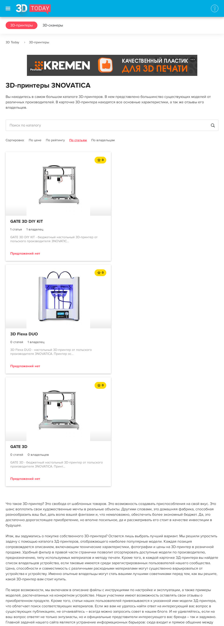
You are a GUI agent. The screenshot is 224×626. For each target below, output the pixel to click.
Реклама (36, 69)
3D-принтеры (21, 25)
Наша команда (18, 595)
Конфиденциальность (135, 618)
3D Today (12, 42)
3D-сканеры (53, 25)
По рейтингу (55, 140)
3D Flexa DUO (132, 221)
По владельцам (103, 140)
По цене (35, 140)
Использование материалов (89, 618)
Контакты (13, 578)
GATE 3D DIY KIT (26, 221)
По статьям (78, 140)
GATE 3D (18, 334)
